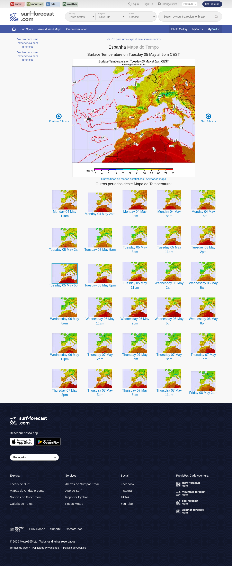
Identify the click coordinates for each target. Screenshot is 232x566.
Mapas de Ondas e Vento (27, 490)
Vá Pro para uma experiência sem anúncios (27, 43)
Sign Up (148, 4)
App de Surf (73, 490)
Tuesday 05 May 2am (64, 249)
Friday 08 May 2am (203, 392)
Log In (135, 4)
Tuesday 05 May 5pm (64, 285)
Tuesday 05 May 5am (100, 249)
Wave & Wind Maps (49, 29)
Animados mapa (156, 178)
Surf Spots (26, 29)
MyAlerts (197, 29)
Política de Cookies (74, 547)
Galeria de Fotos (21, 503)
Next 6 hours (208, 118)
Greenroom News (76, 29)
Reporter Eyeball (76, 497)
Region (101, 13)
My (214, 29)
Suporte (55, 529)
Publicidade (37, 529)
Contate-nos (74, 529)
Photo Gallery (179, 29)
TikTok (125, 497)
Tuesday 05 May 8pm (100, 285)
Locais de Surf (19, 484)
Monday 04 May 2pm (100, 214)
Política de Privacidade (45, 547)
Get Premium (212, 4)
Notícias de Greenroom (26, 497)
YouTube (127, 503)
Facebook (127, 484)
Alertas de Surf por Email (82, 484)
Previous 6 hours (58, 118)
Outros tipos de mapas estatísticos (122, 178)
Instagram (127, 490)
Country (71, 13)
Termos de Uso (19, 547)
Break (131, 13)
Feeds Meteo (74, 503)
